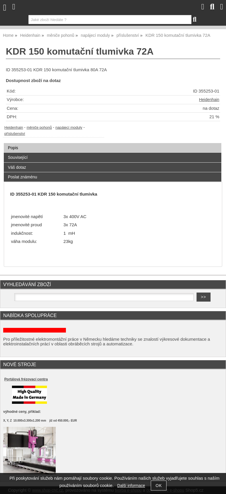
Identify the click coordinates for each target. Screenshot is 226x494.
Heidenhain (209, 100)
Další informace (131, 485)
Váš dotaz (17, 167)
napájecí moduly (68, 128)
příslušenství (14, 134)
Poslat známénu (22, 177)
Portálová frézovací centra (26, 379)
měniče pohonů (39, 128)
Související (18, 157)
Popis (13, 147)
